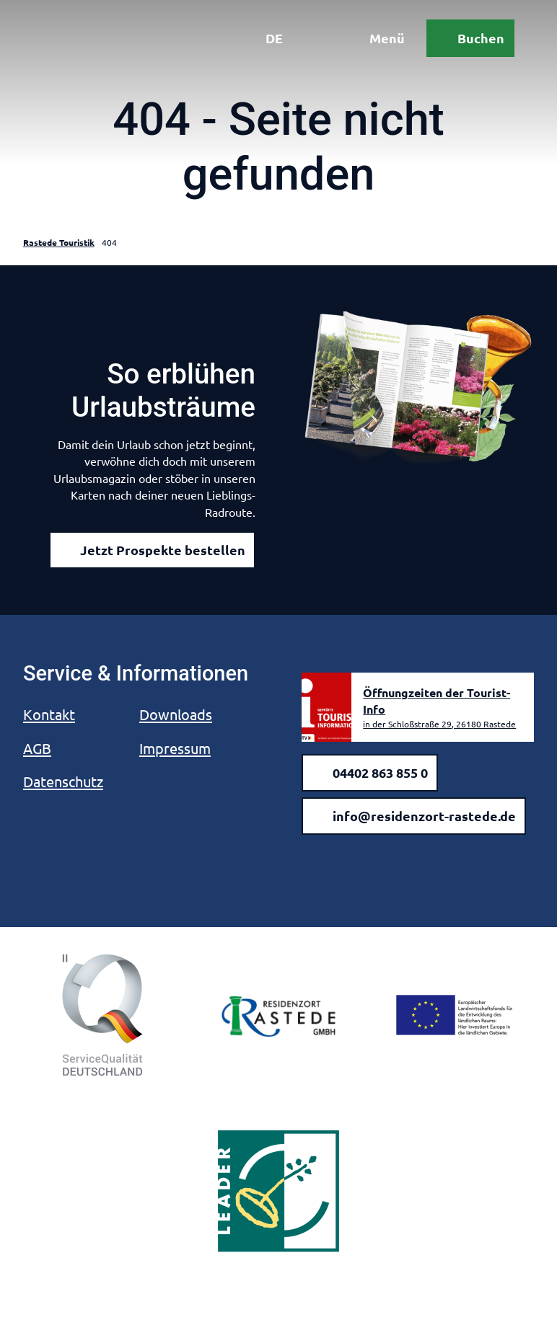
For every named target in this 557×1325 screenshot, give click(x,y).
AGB (37, 748)
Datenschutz (63, 781)
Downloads (175, 714)
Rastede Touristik (59, 242)
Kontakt (49, 714)
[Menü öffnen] (373, 42)
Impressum (175, 748)
